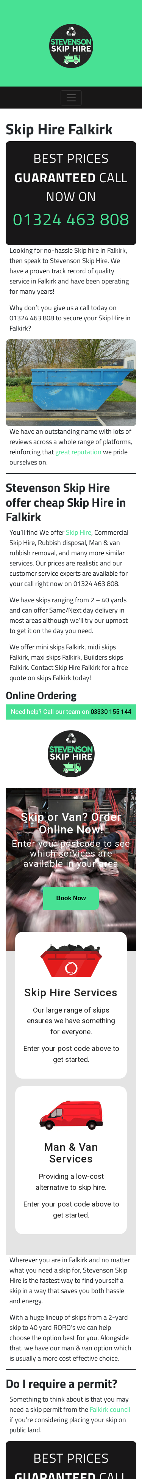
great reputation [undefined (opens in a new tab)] (78, 452)
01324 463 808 (71, 219)
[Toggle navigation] (71, 98)
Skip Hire (78, 532)
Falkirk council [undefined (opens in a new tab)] (110, 1409)
